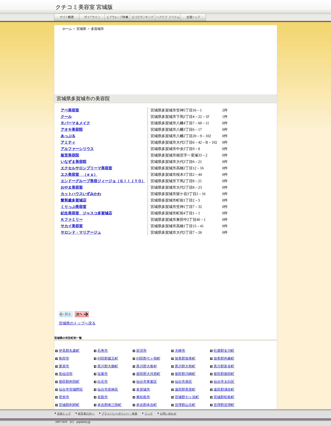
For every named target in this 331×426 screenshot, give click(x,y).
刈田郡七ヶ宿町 (148, 358)
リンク (148, 413)
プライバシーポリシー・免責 (119, 413)
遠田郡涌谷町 (224, 389)
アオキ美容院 (72, 129)
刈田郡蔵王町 (107, 358)
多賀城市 (143, 389)
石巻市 (102, 350)
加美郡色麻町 (224, 358)
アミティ (68, 142)
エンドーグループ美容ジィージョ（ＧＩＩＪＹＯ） (103, 181)
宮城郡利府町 (69, 405)
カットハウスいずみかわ (81, 194)
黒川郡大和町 (185, 366)
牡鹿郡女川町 (224, 350)
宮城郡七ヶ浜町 (187, 397)
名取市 (102, 397)
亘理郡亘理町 (224, 405)
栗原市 (64, 366)
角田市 (64, 358)
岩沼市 (141, 350)
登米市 (64, 397)
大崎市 (180, 350)
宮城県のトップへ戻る (77, 323)
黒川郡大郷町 (107, 366)
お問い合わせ (168, 413)
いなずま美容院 (73, 162)
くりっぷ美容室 (73, 207)
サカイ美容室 (72, 226)
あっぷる (68, 136)
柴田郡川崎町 (185, 374)
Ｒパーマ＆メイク (75, 123)
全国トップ (64, 413)
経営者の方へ (86, 413)
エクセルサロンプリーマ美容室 (86, 168)
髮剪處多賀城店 (73, 200)
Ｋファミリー (72, 220)
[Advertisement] (165, 65)
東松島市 (143, 397)
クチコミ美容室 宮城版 (84, 7)
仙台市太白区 (224, 381)
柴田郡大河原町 (148, 374)
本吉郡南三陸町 (109, 405)
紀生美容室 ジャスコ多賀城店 (86, 213)
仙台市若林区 (107, 389)
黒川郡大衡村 (146, 366)
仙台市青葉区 (146, 381)
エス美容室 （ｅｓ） (79, 174)
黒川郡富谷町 (224, 366)
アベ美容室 (70, 110)
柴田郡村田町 (69, 381)
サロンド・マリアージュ (81, 232)
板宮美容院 (70, 155)
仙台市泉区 (183, 381)
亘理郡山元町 (185, 405)
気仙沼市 (66, 374)
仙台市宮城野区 (71, 389)
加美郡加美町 (185, 358)
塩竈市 (102, 374)
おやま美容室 (72, 187)
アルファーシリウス (77, 149)
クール (66, 117)
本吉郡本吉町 (146, 405)
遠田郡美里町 (185, 389)
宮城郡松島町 (224, 397)
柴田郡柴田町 (224, 374)
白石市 (102, 381)
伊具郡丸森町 (69, 350)
